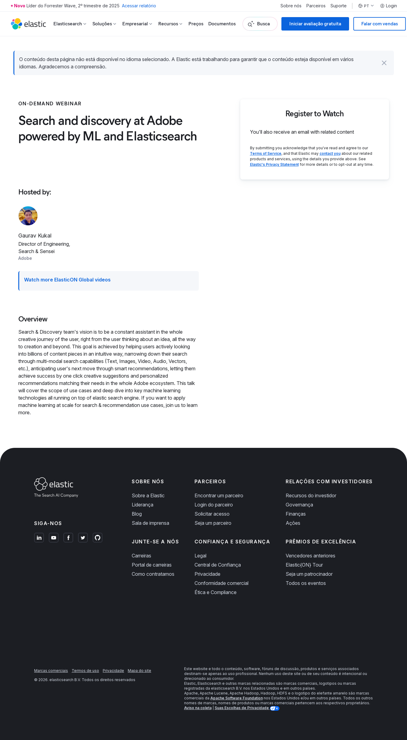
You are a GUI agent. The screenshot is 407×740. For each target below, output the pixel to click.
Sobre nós (291, 6)
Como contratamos (153, 574)
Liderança (142, 505)
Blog (137, 514)
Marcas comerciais (51, 670)
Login (388, 5)
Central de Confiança (218, 565)
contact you (330, 153)
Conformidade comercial (221, 583)
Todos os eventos (306, 583)
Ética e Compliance (216, 592)
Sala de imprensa (150, 523)
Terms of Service (265, 153)
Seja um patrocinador (309, 574)
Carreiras (141, 556)
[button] (384, 63)
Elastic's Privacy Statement (274, 164)
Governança (299, 505)
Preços (195, 24)
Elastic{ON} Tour (304, 565)
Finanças (296, 514)
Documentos (222, 24)
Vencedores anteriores (310, 556)
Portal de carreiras (152, 565)
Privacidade (207, 574)
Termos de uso (85, 670)
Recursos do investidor (311, 495)
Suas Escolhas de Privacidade (242, 708)
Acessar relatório (139, 5)
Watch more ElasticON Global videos (67, 280)
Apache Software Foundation (236, 698)
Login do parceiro (214, 505)
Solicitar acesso (212, 514)
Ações (293, 523)
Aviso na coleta (198, 708)
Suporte (338, 6)
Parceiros (316, 6)
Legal (200, 556)
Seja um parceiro (213, 523)
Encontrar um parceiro (219, 495)
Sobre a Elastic (148, 495)
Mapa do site (139, 670)
